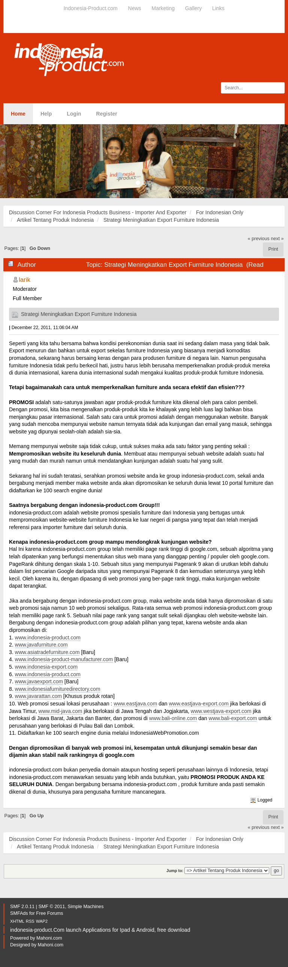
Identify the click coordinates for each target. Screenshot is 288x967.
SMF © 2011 (51, 906)
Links (218, 8)
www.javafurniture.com (41, 645)
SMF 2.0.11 (22, 906)
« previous (259, 238)
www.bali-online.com (173, 718)
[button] (21, 161)
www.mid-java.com (60, 711)
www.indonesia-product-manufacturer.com (64, 659)
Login (74, 114)
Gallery (193, 8)
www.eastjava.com (135, 704)
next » (277, 238)
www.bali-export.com (232, 718)
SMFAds (19, 913)
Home (18, 114)
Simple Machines (86, 906)
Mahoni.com (49, 938)
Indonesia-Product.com (90, 8)
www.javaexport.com (39, 681)
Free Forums (49, 913)
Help (46, 114)
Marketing (163, 8)
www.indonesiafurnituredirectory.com (57, 689)
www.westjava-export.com (221, 711)
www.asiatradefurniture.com (47, 652)
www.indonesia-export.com (46, 667)
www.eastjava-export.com (199, 704)
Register (106, 114)
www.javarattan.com (38, 696)
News (134, 8)
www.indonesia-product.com (48, 638)
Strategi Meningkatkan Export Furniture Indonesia (78, 314)
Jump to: (174, 870)
